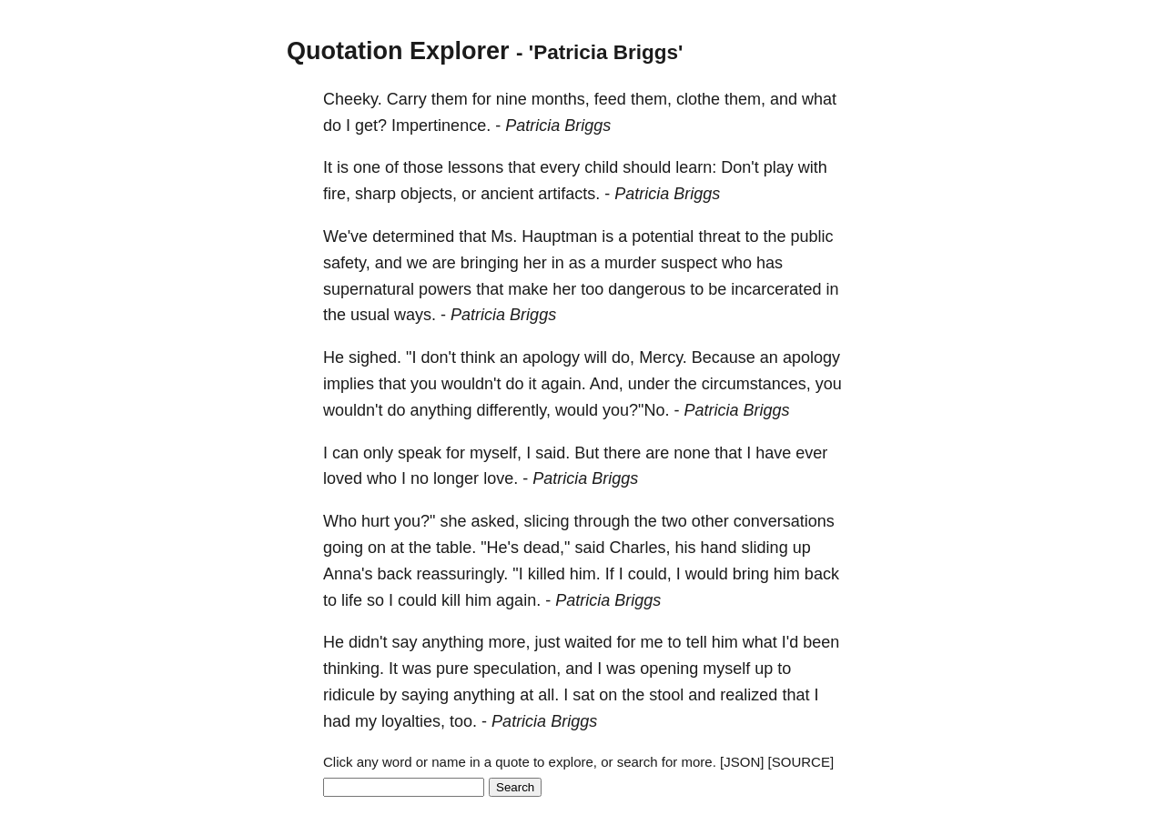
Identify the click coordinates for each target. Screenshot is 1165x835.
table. (456, 547)
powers (445, 289)
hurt (375, 521)
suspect (689, 263)
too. (463, 721)
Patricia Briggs (558, 125)
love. (500, 478)
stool (666, 695)
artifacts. (569, 194)
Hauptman (559, 236)
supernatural (368, 289)
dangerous (646, 289)
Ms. (504, 236)
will (595, 357)
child (601, 167)
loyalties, (413, 721)
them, (651, 99)
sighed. (375, 357)
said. (552, 453)
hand (719, 547)
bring (751, 574)
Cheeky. (352, 99)
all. (548, 695)
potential (663, 236)
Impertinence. (441, 125)
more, (510, 642)
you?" (414, 521)
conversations (784, 521)
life (351, 600)
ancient (507, 194)
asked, (495, 521)
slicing (547, 521)
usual (370, 315)
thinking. (353, 668)
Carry (407, 99)
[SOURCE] (801, 762)
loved (342, 478)
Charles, (640, 547)
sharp (375, 194)
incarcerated (776, 289)
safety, (346, 263)
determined (413, 236)
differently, (514, 410)
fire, (336, 194)
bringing (490, 263)
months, (561, 99)
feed (610, 99)
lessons (475, 167)
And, (606, 384)
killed (546, 574)
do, (623, 357)
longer (456, 478)
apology (551, 357)
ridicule (349, 695)
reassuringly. (463, 574)
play (779, 167)
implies (348, 384)
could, (650, 574)
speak (419, 453)
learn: (695, 167)
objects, (428, 194)
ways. (415, 315)
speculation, (517, 668)
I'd (790, 642)
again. (564, 384)
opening (669, 668)
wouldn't (471, 384)
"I (411, 357)
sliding (765, 547)
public (811, 236)
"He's (500, 547)
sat (583, 695)
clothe (698, 99)
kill (451, 600)
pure (452, 668)
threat (719, 236)
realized (748, 695)
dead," (546, 547)
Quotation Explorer (398, 51)
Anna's (347, 574)
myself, (496, 453)
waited (589, 642)
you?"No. (636, 410)
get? (371, 125)
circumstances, (756, 384)
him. (585, 574)
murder (630, 263)
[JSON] (742, 762)
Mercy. (663, 357)
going (343, 547)
